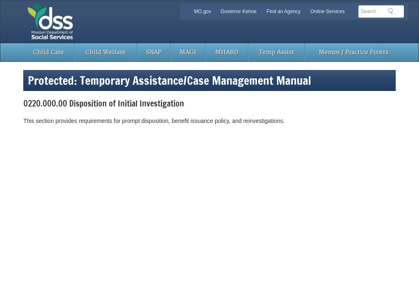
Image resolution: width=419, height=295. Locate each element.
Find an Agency (284, 11)
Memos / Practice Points (353, 52)
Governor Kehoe (239, 11)
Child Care (48, 52)
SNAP (154, 52)
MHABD (227, 52)
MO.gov (202, 11)
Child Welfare (106, 52)
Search (393, 11)
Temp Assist (276, 52)
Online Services (327, 11)
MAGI (188, 52)
